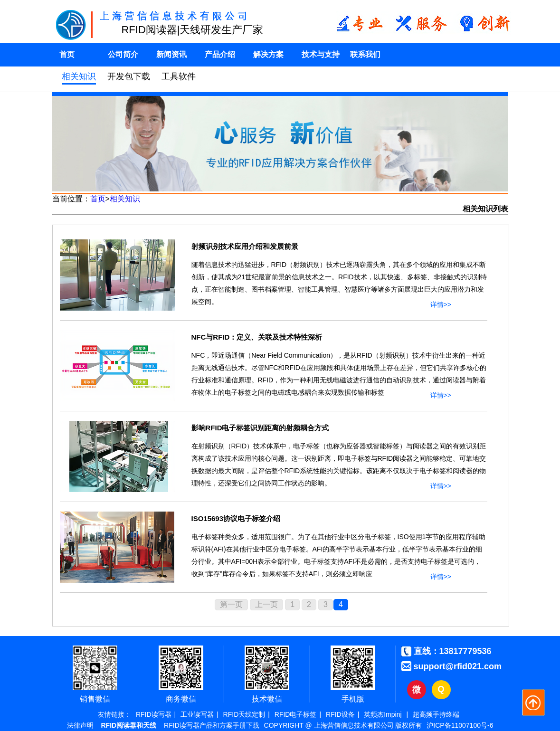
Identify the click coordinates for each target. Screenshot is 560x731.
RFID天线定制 (244, 714)
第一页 (231, 604)
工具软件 (178, 76)
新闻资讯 (171, 54)
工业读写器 (197, 714)
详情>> (440, 302)
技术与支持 (321, 54)
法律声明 (80, 725)
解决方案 (268, 54)
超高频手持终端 (436, 714)
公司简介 (123, 54)
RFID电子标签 (296, 714)
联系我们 (365, 54)
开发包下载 (128, 76)
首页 (67, 54)
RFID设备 (340, 714)
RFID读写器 (153, 714)
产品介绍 (220, 54)
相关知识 (79, 76)
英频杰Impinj (382, 714)
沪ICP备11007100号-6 (460, 725)
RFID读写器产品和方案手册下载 (211, 725)
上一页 (266, 604)
